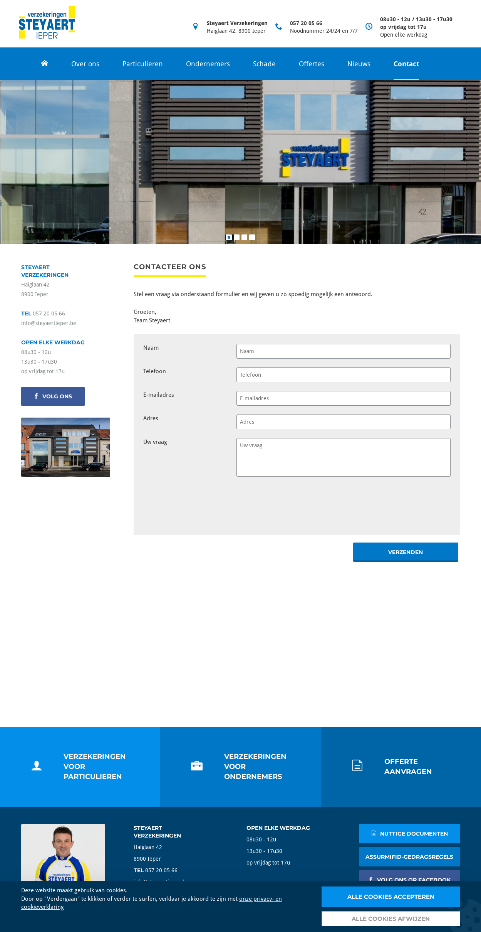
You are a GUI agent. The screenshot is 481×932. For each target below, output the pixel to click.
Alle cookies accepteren (390, 896)
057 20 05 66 (306, 23)
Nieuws (358, 64)
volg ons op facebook (409, 879)
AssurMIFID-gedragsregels (409, 856)
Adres (150, 418)
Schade (264, 64)
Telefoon (154, 371)
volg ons (53, 396)
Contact (406, 64)
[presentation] (295, 502)
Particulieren (142, 64)
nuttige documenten (409, 833)
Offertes (311, 64)
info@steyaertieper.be (48, 323)
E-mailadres (158, 394)
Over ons (85, 64)
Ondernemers (208, 64)
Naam (151, 347)
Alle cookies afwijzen (391, 918)
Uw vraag (155, 441)
